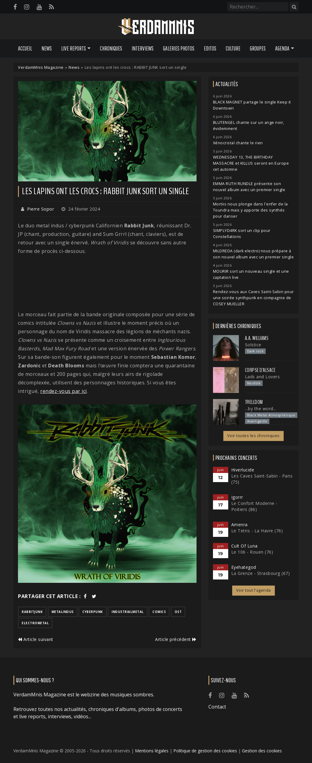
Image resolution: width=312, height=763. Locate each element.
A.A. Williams (257, 338)
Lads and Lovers (262, 377)
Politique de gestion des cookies (205, 751)
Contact (217, 706)
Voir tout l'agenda (253, 590)
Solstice (253, 345)
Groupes (258, 48)
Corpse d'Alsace (260, 370)
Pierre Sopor (40, 209)
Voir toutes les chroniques (253, 435)
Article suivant (35, 639)
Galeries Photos (178, 48)
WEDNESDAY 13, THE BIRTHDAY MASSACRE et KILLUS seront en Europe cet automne (251, 163)
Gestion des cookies (262, 751)
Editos (210, 48)
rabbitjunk (32, 612)
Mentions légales (151, 751)
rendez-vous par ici (63, 391)
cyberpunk (92, 612)
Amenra (239, 524)
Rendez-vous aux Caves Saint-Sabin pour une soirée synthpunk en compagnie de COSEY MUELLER (253, 297)
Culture (233, 48)
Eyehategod (243, 567)
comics (159, 612)
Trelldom (254, 402)
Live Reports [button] (73, 48)
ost (178, 612)
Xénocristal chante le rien (238, 142)
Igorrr (237, 497)
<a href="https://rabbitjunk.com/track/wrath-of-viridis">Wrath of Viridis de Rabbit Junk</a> (107, 282)
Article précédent (176, 639)
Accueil (25, 48)
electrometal (35, 623)
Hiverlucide (242, 470)
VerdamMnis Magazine (41, 67)
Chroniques (111, 48)
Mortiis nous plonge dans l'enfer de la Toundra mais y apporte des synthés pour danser (250, 210)
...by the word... (261, 408)
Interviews (143, 48)
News (46, 48)
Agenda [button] (282, 48)
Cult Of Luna (244, 546)
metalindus (62, 612)
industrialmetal (128, 612)
